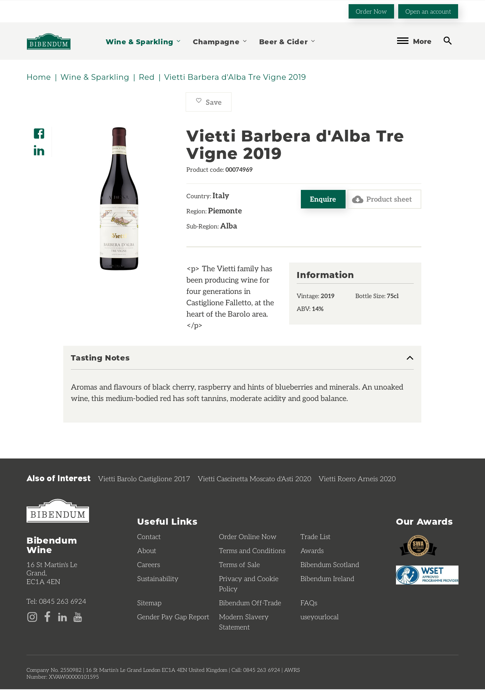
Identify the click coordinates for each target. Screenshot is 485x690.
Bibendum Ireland (327, 579)
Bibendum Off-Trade (250, 603)
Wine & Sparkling (143, 41)
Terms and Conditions (252, 551)
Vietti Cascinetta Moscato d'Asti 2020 (254, 479)
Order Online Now (248, 537)
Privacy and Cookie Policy (248, 584)
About (146, 551)
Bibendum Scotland (329, 565)
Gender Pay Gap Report (173, 617)
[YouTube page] (77, 617)
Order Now (371, 10)
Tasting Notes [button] (100, 358)
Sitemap (149, 603)
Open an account (428, 10)
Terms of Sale (239, 565)
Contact (149, 537)
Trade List (315, 537)
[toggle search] (447, 40)
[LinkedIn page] (62, 617)
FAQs (308, 603)
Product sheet (380, 199)
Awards (312, 551)
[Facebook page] (47, 617)
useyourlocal (319, 617)
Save (209, 102)
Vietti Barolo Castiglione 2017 (144, 479)
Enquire (320, 199)
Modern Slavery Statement (244, 622)
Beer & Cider (287, 41)
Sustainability (157, 579)
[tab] (242, 362)
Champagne (220, 41)
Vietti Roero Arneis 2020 (357, 479)
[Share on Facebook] (39, 131)
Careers (148, 565)
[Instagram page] (32, 617)
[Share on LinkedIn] (39, 148)
